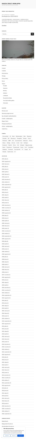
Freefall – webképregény (7, 118)
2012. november (5, 346)
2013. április (4, 333)
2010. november (5, 408)
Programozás (16, 147)
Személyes (30, 147)
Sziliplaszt (4, 149)
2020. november (5, 207)
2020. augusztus (5, 212)
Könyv (14, 145)
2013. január (4, 341)
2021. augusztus (5, 187)
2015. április (4, 285)
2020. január (4, 228)
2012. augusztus (5, 354)
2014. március (5, 310)
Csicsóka (4, 138)
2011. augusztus (5, 385)
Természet (10, 149)
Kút (18, 145)
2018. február (5, 269)
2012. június (4, 359)
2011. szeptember (6, 382)
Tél (29, 149)
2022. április (4, 171)
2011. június (4, 390)
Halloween (25, 140)
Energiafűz (19, 138)
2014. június (4, 303)
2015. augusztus (5, 277)
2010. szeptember (6, 413)
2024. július (4, 158)
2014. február (5, 313)
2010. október (5, 411)
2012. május (4, 362)
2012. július (4, 357)
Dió (8, 138)
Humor (30, 140)
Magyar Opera (5, 121)
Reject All (13, 435)
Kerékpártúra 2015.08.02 (10, 16)
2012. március (5, 367)
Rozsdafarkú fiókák (7, 98)
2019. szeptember (6, 236)
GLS (13, 140)
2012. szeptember (6, 352)
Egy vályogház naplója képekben (9, 116)
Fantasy (25, 138)
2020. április (4, 220)
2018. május (4, 261)
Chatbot (4, 68)
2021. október (5, 182)
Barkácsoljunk (19, 136)
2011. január (4, 403)
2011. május (4, 393)
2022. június (4, 169)
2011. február (5, 400)
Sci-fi (26, 147)
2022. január (4, 176)
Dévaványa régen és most (7, 113)
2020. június (4, 218)
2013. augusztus (5, 323)
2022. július (4, 166)
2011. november (5, 377)
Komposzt (4, 145)
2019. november (5, 231)
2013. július (4, 326)
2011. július (4, 388)
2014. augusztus (5, 297)
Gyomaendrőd (18, 140)
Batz (25, 136)
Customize (7, 435)
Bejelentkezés (5, 421)
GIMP (9, 140)
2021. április (4, 197)
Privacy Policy (5, 78)
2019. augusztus (5, 238)
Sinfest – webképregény (7, 126)
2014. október (5, 292)
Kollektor (5, 93)
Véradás (4, 151)
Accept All (20, 435)
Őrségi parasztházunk (7, 123)
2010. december (5, 406)
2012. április (4, 364)
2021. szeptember (6, 184)
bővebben (4, 25)
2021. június (4, 192)
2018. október (5, 251)
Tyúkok (26, 149)
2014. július (4, 300)
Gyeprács (5, 88)
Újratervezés (10, 151)
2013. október (5, 318)
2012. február (5, 370)
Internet (13, 142)
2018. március (5, 267)
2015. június (4, 279)
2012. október (5, 349)
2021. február (5, 200)
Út (14, 151)
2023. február (5, 164)
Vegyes (3, 83)
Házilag (8, 142)
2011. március (5, 398)
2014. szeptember (6, 295)
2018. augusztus (5, 254)
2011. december (5, 375)
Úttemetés (5, 103)
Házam (4, 142)
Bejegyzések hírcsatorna (7, 423)
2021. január (4, 202)
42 (10, 136)
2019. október (5, 233)
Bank (13, 136)
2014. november (5, 290)
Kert (21, 142)
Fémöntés (4, 140)
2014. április (4, 308)
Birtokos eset (5, 110)
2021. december (5, 179)
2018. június (4, 259)
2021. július (4, 189)
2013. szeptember (6, 321)
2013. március (5, 336)
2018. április (4, 264)
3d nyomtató (5, 136)
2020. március (5, 223)
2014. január (4, 315)
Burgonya (29, 136)
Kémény (5, 90)
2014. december (5, 287)
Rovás (3, 81)
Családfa (4, 70)
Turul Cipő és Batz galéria (8, 100)
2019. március (5, 246)
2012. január (4, 372)
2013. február (5, 339)
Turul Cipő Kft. (17, 149)
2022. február (5, 174)
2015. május (4, 282)
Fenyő (29, 138)
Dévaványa (13, 138)
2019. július (4, 241)
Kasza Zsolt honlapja (11, 3)
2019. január (4, 249)
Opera (3, 147)
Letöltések (5, 95)
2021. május (4, 194)
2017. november (5, 274)
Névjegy (4, 75)
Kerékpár (26, 142)
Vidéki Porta (4, 128)
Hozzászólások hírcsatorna (8, 426)
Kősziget (22, 145)
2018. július (4, 256)
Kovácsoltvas (5, 73)
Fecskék (5, 85)
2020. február (5, 225)
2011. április (4, 395)
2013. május (4, 331)
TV (22, 149)
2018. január (4, 272)
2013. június (4, 328)
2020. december (5, 205)
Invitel (17, 142)
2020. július (4, 215)
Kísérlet (10, 145)
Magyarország (29, 145)
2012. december (5, 344)
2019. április (4, 243)
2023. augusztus (5, 161)
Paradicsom (9, 147)
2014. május (4, 305)
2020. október (5, 210)
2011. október (5, 380)
